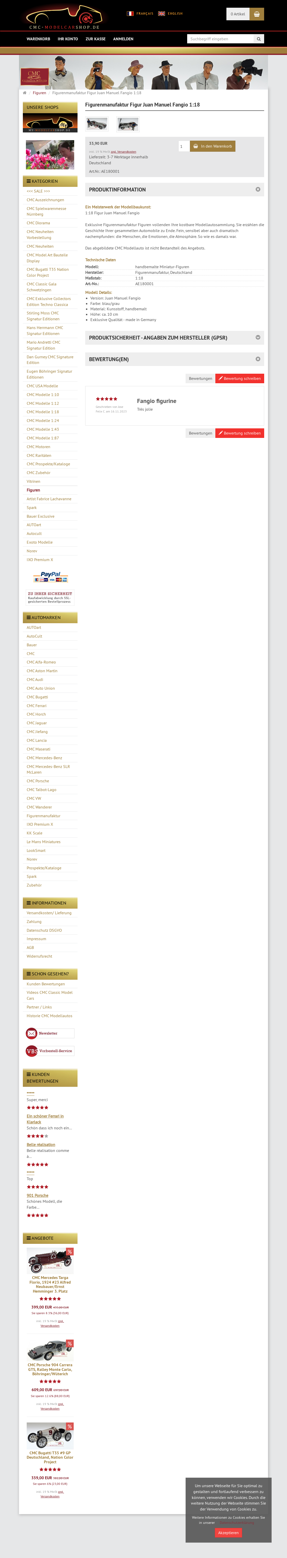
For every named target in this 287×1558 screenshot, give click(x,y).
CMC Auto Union (41, 688)
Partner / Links (39, 1006)
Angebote (40, 1238)
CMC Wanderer (39, 807)
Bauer (32, 644)
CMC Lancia (37, 740)
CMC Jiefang (37, 731)
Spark (32, 876)
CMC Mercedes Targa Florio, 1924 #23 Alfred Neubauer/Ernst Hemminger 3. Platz (50, 1284)
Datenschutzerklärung (237, 1522)
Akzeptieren (228, 1532)
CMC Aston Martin (42, 670)
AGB (30, 947)
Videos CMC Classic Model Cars (50, 995)
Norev (32, 859)
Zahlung (34, 921)
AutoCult (34, 636)
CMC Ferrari (36, 705)
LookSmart (36, 850)
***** (30, 1093)
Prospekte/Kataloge (44, 867)
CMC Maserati (38, 749)
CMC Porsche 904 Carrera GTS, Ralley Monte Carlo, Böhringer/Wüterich (50, 1369)
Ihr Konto (68, 39)
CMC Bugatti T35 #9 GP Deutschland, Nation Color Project (50, 1457)
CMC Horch (36, 714)
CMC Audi (35, 679)
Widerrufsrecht (39, 956)
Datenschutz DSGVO (44, 930)
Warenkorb (38, 39)
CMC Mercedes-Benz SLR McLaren (48, 769)
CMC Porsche (38, 780)
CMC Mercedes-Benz (44, 757)
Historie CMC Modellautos (49, 1015)
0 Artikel (238, 13)
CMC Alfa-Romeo (41, 662)
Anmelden (123, 39)
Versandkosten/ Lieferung (49, 912)
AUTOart (34, 627)
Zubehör (34, 885)
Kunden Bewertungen (46, 983)
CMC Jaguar (37, 722)
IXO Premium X (40, 824)
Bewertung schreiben (240, 378)
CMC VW (34, 798)
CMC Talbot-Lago (41, 789)
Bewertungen (200, 378)
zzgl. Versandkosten (123, 151)
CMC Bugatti (37, 696)
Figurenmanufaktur (43, 815)
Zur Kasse (96, 39)
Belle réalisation (41, 1144)
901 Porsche (37, 1195)
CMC (31, 653)
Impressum (36, 938)
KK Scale (34, 832)
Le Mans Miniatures (44, 841)
